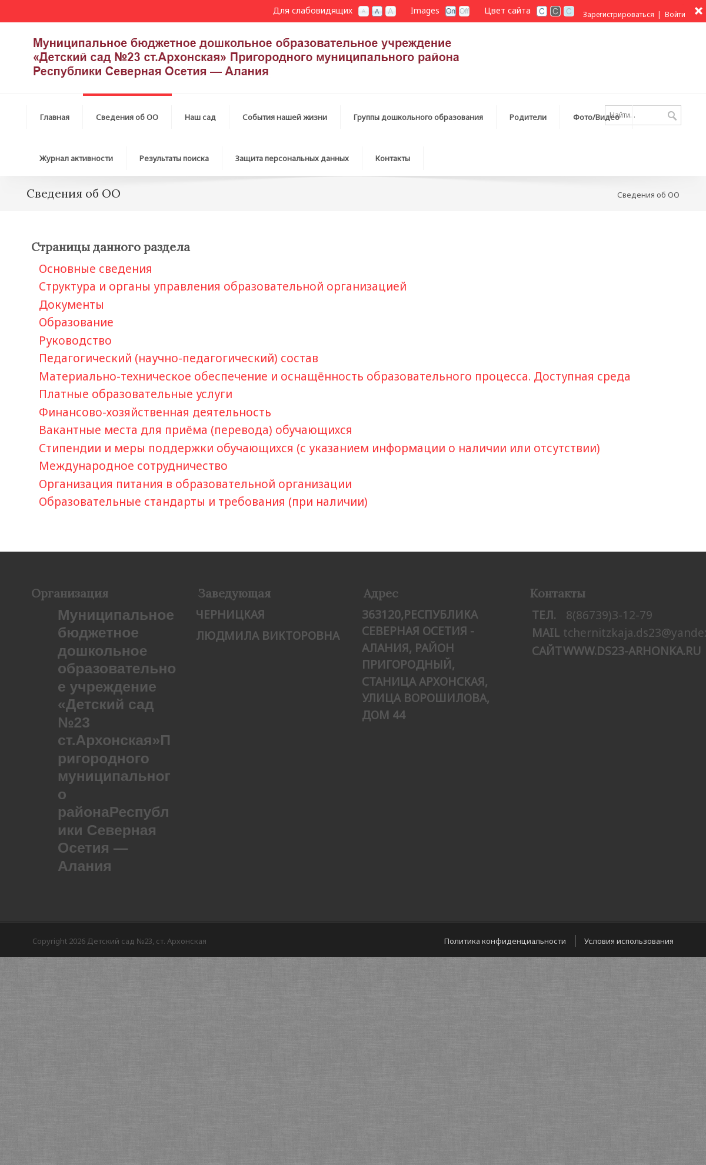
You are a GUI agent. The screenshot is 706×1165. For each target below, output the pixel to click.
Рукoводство (75, 340)
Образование (76, 322)
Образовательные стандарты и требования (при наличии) (203, 501)
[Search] (643, 115)
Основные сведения (95, 268)
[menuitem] (127, 114)
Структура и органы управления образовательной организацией (223, 286)
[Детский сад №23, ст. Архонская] (276, 56)
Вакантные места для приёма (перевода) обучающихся (195, 430)
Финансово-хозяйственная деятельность (155, 412)
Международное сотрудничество (133, 465)
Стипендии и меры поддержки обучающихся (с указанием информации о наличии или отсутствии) (319, 448)
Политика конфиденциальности (505, 941)
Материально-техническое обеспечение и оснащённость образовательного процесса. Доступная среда (335, 376)
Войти (675, 14)
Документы (71, 304)
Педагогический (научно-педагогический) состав (178, 358)
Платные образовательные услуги (135, 394)
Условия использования (629, 941)
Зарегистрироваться (618, 14)
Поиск (672, 116)
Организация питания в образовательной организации (195, 484)
